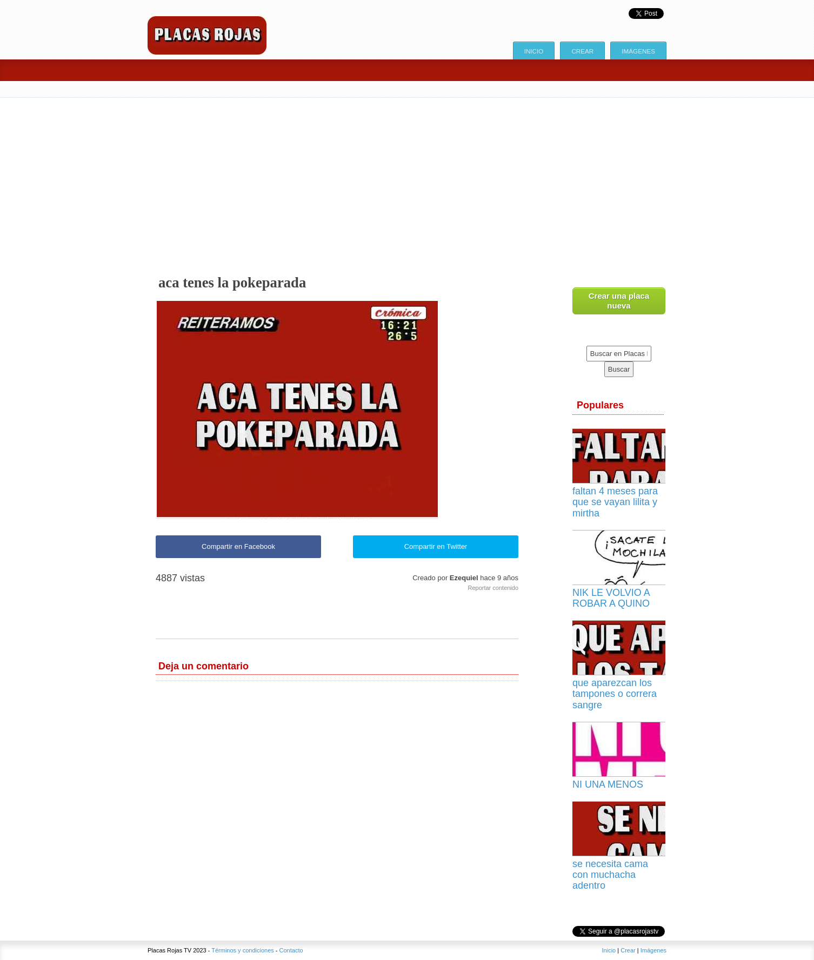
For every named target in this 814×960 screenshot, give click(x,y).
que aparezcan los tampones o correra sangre (614, 693)
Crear (582, 51)
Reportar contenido (493, 588)
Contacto (291, 950)
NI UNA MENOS (607, 784)
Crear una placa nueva (619, 300)
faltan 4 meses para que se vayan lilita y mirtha (615, 502)
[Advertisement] (407, 178)
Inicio (534, 51)
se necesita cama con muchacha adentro (610, 874)
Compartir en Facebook (238, 546)
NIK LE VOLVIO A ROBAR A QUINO (611, 598)
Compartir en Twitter (436, 546)
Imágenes (638, 51)
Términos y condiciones (242, 950)
